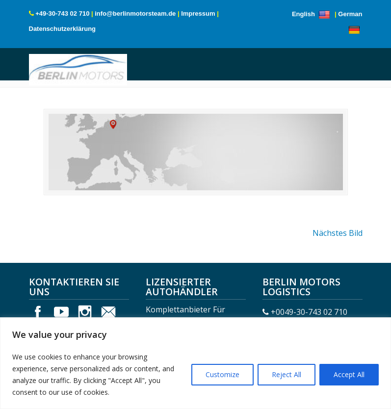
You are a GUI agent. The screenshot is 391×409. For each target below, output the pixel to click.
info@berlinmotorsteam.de (135, 13)
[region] (195, 363)
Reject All (286, 374)
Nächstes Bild (338, 233)
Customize (222, 374)
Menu (42, 75)
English (312, 14)
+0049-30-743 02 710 (309, 312)
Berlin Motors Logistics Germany (78, 68)
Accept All (349, 374)
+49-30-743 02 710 (62, 13)
